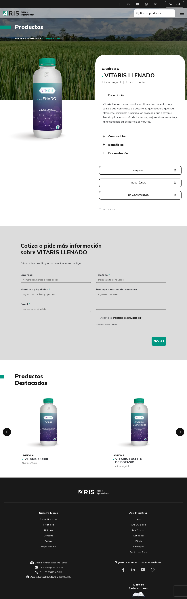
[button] (182, 13)
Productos (29, 27)
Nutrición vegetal (111, 82)
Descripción (116, 95)
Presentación (118, 153)
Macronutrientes (136, 82)
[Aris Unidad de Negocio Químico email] (48, 571)
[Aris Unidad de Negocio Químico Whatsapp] (147, 4)
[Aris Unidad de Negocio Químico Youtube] (138, 4)
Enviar (159, 345)
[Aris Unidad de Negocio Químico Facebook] (120, 4)
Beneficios (116, 144)
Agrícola (110, 69)
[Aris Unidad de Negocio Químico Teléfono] (48, 576)
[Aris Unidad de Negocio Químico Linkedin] (129, 4)
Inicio (18, 38)
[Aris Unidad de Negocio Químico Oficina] (48, 567)
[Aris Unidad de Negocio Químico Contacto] (156, 4)
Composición (117, 136)
